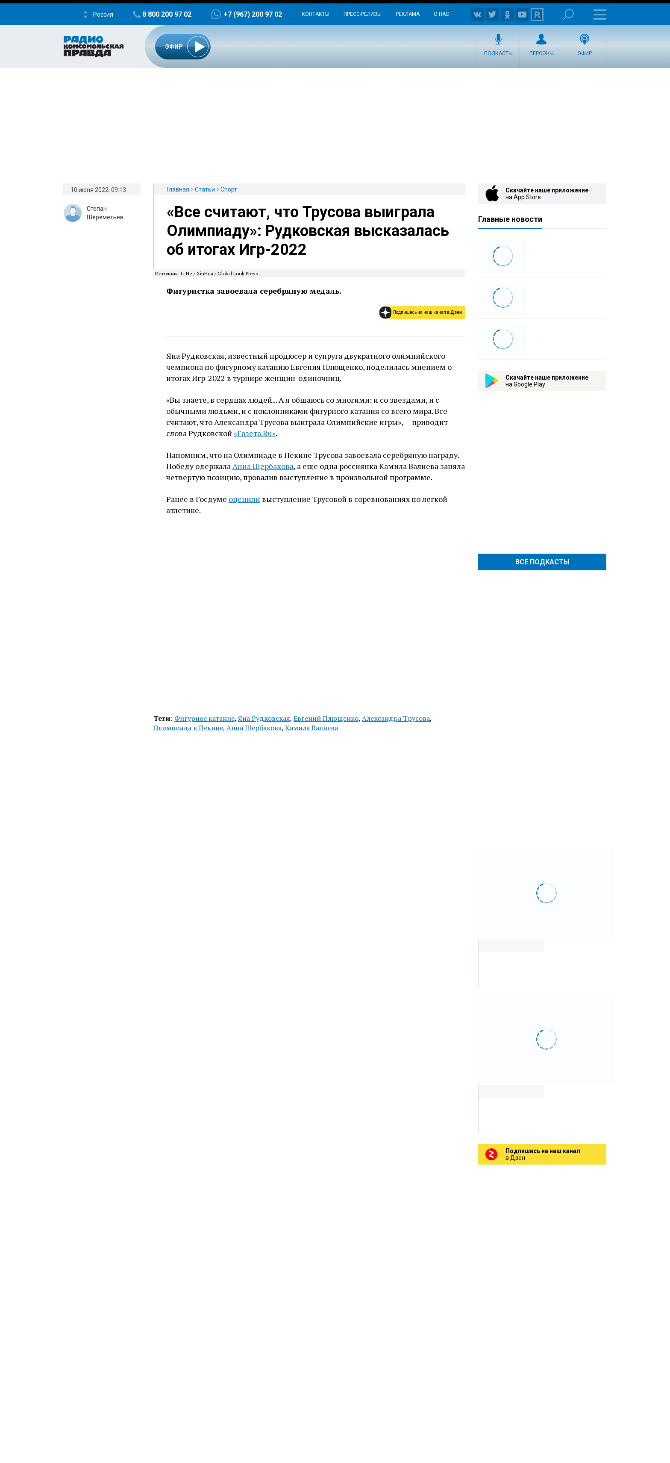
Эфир (584, 53)
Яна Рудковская (264, 718)
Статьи (205, 189)
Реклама (408, 14)
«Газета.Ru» (255, 433)
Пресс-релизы (363, 14)
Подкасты (498, 53)
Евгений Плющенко (326, 718)
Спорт (228, 189)
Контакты (315, 14)
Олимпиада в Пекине (188, 727)
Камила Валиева (311, 727)
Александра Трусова (396, 718)
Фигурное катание (204, 718)
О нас (441, 14)
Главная (178, 189)
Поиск (568, 14)
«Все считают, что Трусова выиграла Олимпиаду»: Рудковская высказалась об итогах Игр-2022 (308, 231)
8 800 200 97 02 (166, 14)
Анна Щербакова (263, 466)
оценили (244, 499)
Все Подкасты (542, 562)
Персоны (541, 53)
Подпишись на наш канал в (427, 312)
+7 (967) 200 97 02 (252, 14)
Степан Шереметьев (105, 213)
